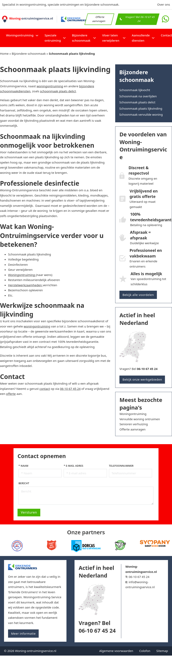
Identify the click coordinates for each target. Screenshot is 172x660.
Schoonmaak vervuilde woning (141, 114)
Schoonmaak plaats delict (137, 102)
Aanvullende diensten (141, 37)
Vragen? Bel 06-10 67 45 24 (137, 19)
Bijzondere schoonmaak (81, 37)
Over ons (163, 4)
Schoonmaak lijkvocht (134, 90)
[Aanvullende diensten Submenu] (153, 37)
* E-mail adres (73, 465)
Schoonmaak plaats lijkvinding (140, 108)
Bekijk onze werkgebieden (142, 379)
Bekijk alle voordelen (138, 295)
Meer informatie (23, 633)
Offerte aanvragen (99, 19)
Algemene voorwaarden (116, 651)
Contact (166, 35)
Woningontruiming (19, 35)
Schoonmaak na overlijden (138, 96)
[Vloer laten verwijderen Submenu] (124, 37)
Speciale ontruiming (53, 37)
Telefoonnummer (121, 465)
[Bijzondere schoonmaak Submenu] (94, 37)
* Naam (23, 465)
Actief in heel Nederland (96, 571)
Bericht (24, 483)
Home (4, 53)
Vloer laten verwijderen (110, 37)
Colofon (144, 651)
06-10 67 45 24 (139, 577)
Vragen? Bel (138, 369)
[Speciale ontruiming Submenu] (64, 37)
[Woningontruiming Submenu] (36, 35)
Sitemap (162, 651)
